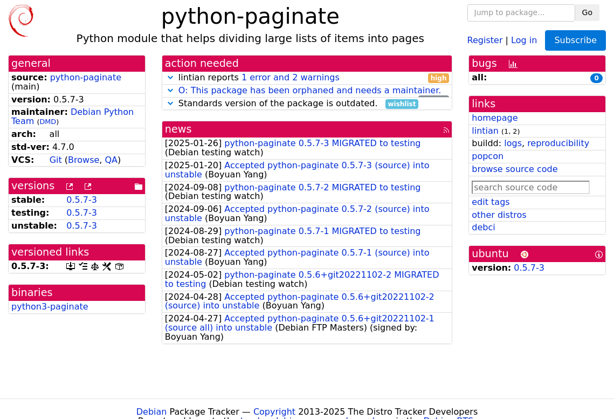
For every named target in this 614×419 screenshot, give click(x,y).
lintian (485, 131)
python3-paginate (49, 306)
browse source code (514, 169)
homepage (495, 118)
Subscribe (575, 40)
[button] (170, 77)
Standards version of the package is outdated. (291, 103)
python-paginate (85, 77)
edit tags (490, 202)
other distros (499, 215)
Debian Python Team (72, 116)
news (178, 129)
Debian (151, 412)
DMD (47, 122)
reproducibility (558, 143)
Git (56, 160)
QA (111, 160)
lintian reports (307, 78)
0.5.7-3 (81, 200)
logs (513, 143)
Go (587, 12)
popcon (487, 156)
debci (483, 227)
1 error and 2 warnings (291, 77)
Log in (524, 40)
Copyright (274, 412)
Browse (83, 160)
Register (485, 40)
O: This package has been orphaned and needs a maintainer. (309, 90)
